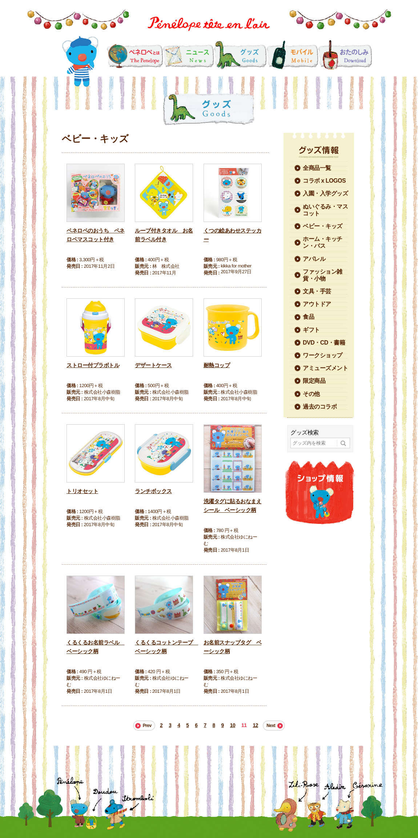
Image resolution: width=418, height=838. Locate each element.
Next (270, 725)
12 (255, 725)
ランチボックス (153, 491)
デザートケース (153, 365)
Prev (147, 725)
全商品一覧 (317, 168)
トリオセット (82, 491)
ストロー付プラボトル (93, 365)
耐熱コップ (217, 365)
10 (233, 725)
